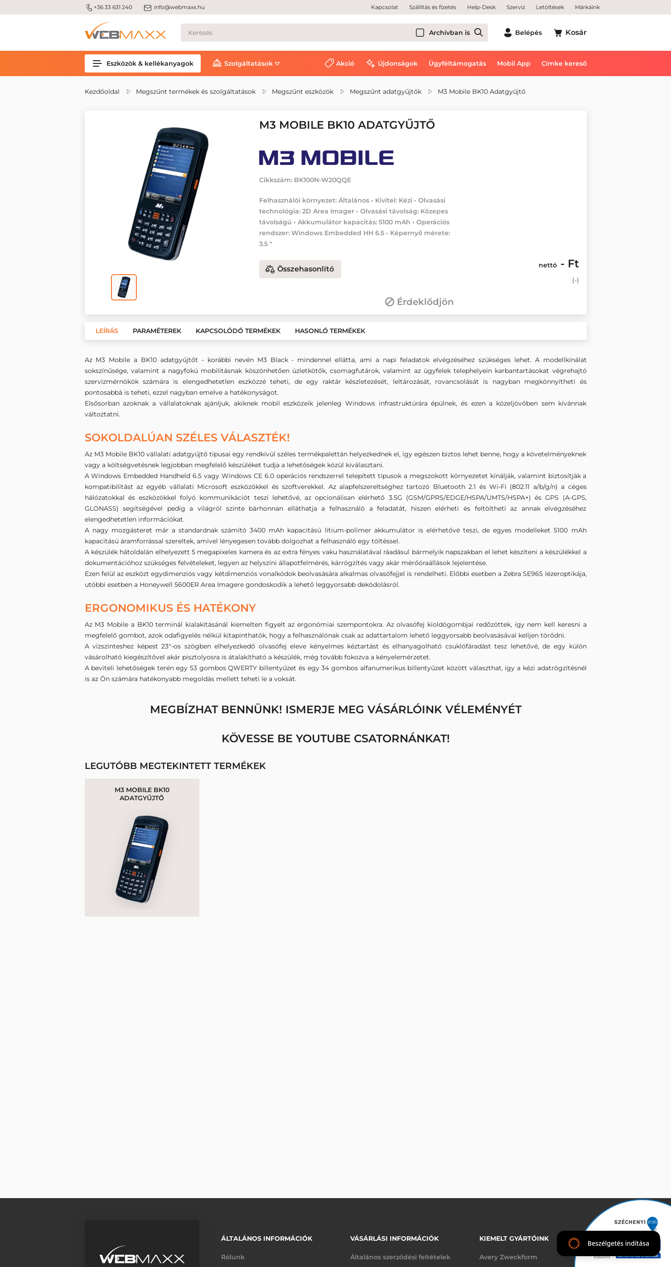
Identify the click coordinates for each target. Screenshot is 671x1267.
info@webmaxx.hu (174, 7)
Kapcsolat (384, 7)
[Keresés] (334, 33)
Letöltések (550, 7)
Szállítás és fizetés (432, 7)
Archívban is (449, 33)
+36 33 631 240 (108, 7)
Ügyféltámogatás (457, 63)
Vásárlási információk (394, 1238)
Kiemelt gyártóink (514, 1238)
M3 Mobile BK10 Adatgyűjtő (482, 91)
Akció (345, 63)
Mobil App (514, 63)
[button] (107, 331)
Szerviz (516, 7)
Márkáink (587, 7)
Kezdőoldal (102, 91)
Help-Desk (481, 7)
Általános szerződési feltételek (400, 1257)
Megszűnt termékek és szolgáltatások (196, 91)
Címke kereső (564, 63)
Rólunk (233, 1257)
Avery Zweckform (508, 1257)
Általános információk (266, 1238)
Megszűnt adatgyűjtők (385, 91)
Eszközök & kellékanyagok (142, 63)
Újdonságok (398, 63)
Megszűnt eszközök (302, 91)
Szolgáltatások (248, 63)
